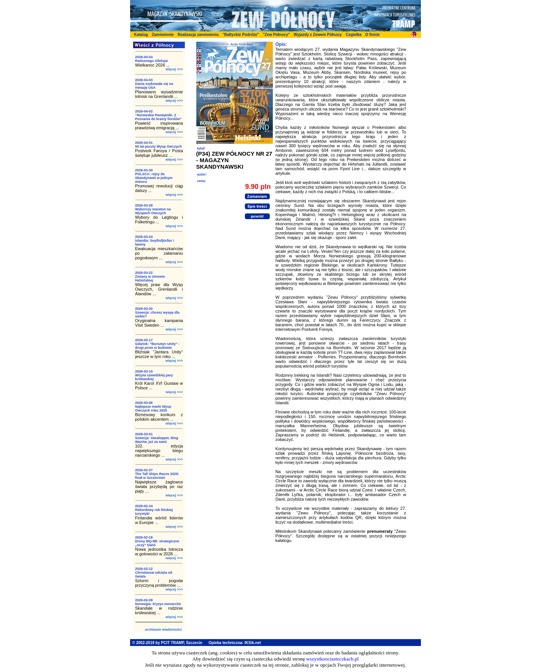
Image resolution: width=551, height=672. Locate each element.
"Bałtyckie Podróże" (240, 35)
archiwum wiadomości (163, 629)
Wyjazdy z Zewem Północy (317, 35)
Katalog (141, 35)
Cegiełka (353, 35)
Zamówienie (163, 35)
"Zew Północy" (276, 35)
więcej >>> (174, 69)
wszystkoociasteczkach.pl (332, 659)
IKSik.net (253, 643)
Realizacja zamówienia (198, 35)
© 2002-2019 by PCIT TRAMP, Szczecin (167, 643)
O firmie (372, 35)
